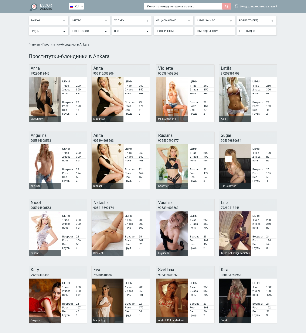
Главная (35, 44)
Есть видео (247, 31)
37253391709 (230, 73)
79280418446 (40, 73)
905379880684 (231, 141)
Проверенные (165, 31)
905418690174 (103, 208)
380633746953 (231, 275)
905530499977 (168, 141)
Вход (256, 6)
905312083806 (103, 73)
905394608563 (168, 73)
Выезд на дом (207, 31)
